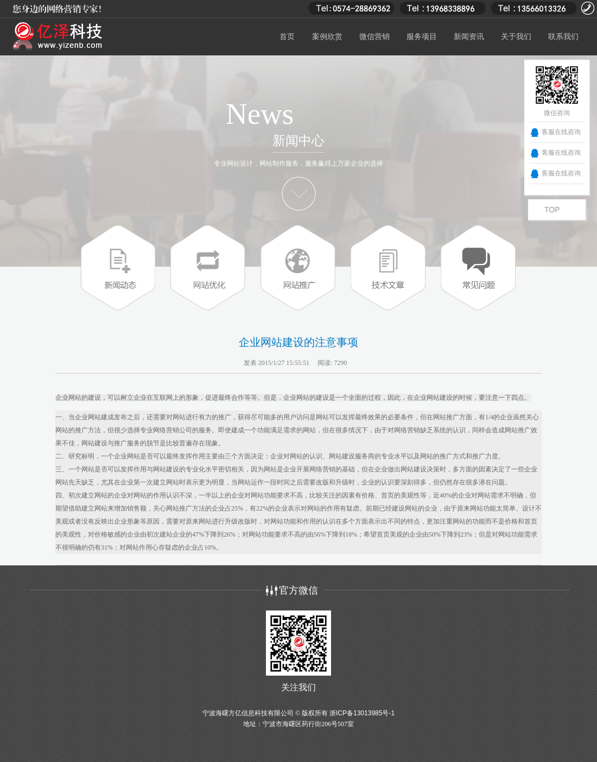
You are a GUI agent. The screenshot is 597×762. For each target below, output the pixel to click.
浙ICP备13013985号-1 (362, 713)
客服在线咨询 (561, 132)
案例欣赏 (327, 37)
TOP (552, 209)
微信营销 (374, 37)
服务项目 (422, 37)
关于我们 (516, 37)
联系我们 (563, 37)
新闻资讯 (469, 37)
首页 (287, 37)
